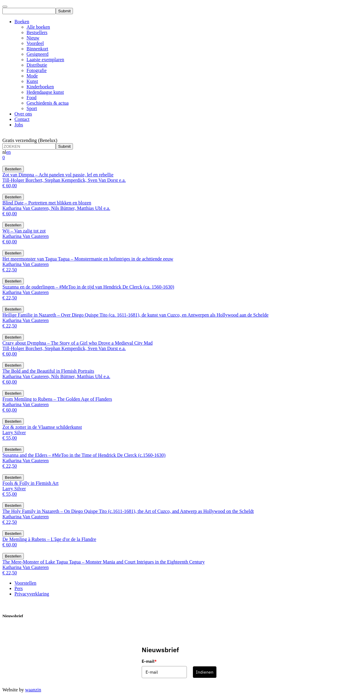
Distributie (37, 65)
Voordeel (35, 43)
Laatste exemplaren (45, 59)
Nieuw (33, 37)
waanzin (33, 689)
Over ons (23, 113)
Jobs (18, 124)
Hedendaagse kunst (45, 92)
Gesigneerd (38, 54)
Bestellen (13, 169)
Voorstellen (25, 583)
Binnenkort (37, 48)
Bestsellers (37, 32)
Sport (32, 108)
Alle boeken (38, 27)
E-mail (149, 661)
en (8, 152)
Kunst (32, 81)
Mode (32, 75)
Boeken (21, 21)
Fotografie (37, 70)
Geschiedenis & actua (48, 103)
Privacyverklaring (31, 593)
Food (31, 97)
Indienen (204, 672)
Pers (18, 588)
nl (4, 152)
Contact (22, 119)
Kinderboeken (40, 86)
